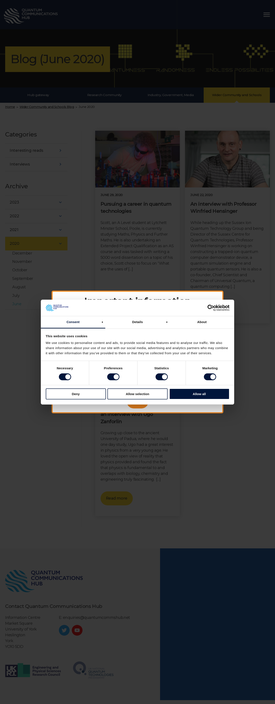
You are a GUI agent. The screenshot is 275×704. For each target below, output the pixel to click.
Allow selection (137, 394)
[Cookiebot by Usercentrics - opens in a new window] (210, 308)
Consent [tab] (73, 322)
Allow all (199, 394)
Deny (76, 394)
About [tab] (202, 322)
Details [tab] (137, 322)
